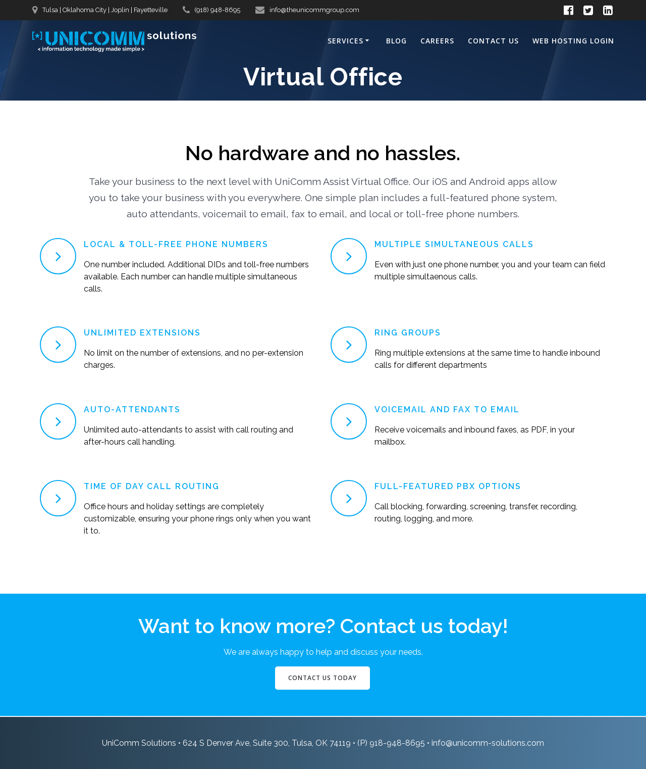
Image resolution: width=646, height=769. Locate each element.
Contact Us (493, 40)
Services (345, 40)
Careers (437, 40)
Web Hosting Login (573, 40)
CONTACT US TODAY (322, 678)
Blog (396, 40)
